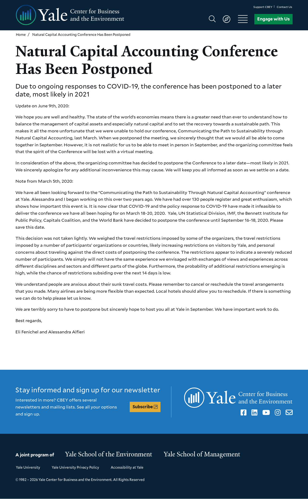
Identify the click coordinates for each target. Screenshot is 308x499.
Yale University (28, 467)
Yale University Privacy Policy (75, 467)
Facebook (242, 412)
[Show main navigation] (230, 19)
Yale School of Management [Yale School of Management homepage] (202, 454)
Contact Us (284, 7)
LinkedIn (253, 412)
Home (21, 34)
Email (288, 412)
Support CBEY (262, 7)
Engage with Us (273, 18)
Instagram (277, 412)
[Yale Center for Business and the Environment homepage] (84, 15)
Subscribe (143, 406)
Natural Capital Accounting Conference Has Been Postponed (81, 34)
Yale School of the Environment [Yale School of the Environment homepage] (108, 454)
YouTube (265, 412)
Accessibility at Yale (127, 467)
